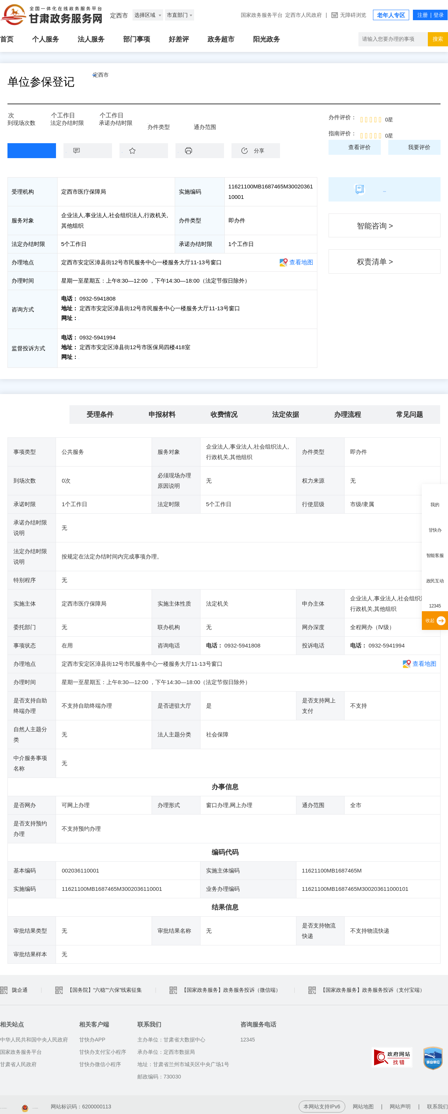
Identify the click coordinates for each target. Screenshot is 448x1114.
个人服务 (45, 39)
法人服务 (91, 39)
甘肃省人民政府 (18, 1061)
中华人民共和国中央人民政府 (34, 1036)
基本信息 (38, 411)
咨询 (91, 150)
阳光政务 (266, 39)
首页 (6, 39)
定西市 (117, 82)
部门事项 (136, 39)
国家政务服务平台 (262, 15)
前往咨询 (90, 318)
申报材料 (162, 411)
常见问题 (409, 411)
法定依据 (285, 411)
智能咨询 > (375, 226)
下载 (203, 150)
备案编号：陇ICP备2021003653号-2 (42, 1103)
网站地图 (363, 1103)
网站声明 (400, 1103)
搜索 (438, 39)
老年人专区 (391, 15)
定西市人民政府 (303, 15)
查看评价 (359, 147)
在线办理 (26, 150)
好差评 (179, 39)
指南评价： (343, 133)
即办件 (155, 120)
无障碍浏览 (353, 15)
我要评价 (419, 147)
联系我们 (437, 1103)
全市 (199, 120)
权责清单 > (375, 262)
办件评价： (343, 117)
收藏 (147, 150)
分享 (259, 151)
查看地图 (301, 262)
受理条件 (100, 411)
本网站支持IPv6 (322, 1103)
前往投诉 (90, 355)
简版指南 (384, 189)
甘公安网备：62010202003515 (140, 1103)
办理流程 (347, 411)
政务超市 (221, 39)
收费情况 (224, 411)
